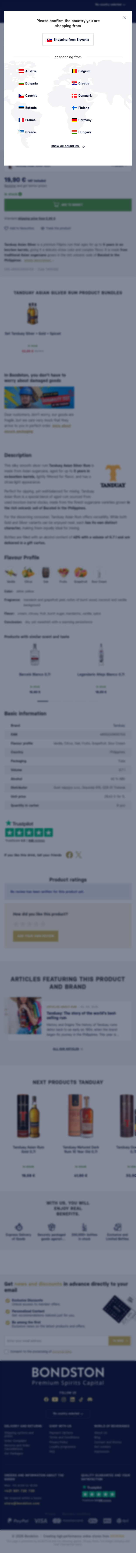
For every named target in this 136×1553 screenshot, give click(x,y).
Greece (27, 132)
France (27, 120)
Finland (80, 108)
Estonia (28, 108)
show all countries (68, 146)
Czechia (28, 96)
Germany (81, 120)
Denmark (82, 96)
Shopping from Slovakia (68, 40)
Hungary (81, 132)
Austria (27, 71)
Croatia (80, 83)
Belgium (81, 71)
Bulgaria (28, 83)
